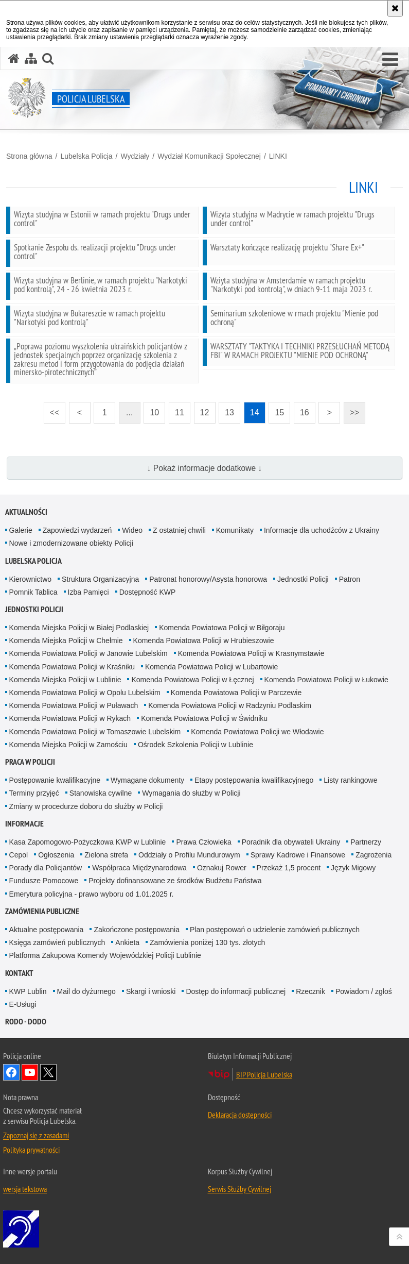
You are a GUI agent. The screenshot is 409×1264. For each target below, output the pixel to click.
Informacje (24, 823)
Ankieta (127, 942)
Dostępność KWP (147, 592)
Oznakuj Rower (221, 868)
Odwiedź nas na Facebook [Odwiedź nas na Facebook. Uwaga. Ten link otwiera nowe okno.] (11, 1072)
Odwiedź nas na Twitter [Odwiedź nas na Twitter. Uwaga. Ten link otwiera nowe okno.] (48, 1072)
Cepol (18, 855)
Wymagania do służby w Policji (191, 793)
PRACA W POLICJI (30, 761)
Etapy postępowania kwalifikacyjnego (253, 780)
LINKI (278, 156)
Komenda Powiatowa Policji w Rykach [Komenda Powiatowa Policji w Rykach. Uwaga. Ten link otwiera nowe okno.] (70, 718)
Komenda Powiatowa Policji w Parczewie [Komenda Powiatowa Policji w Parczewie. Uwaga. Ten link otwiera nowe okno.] (236, 692)
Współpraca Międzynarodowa (139, 868)
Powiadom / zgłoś (363, 991)
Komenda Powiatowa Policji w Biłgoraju (221, 627)
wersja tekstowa (25, 1189)
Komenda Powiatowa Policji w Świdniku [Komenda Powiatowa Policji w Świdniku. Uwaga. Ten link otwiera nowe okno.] (204, 718)
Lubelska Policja (86, 156)
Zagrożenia (373, 855)
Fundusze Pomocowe (44, 881)
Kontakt (19, 973)
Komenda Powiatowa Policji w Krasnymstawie (251, 653)
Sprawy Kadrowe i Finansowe (298, 855)
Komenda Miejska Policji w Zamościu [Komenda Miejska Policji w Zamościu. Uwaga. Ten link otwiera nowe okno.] (68, 744)
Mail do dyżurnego (86, 991)
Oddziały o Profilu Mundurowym (189, 855)
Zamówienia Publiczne (42, 911)
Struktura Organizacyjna (100, 579)
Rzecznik (310, 991)
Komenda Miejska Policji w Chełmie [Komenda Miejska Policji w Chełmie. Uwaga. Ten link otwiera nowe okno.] (66, 640)
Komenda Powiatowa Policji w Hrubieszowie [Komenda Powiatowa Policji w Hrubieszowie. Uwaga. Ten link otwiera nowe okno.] (203, 640)
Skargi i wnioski (150, 991)
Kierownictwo (30, 579)
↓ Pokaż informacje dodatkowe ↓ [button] (204, 468)
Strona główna (29, 156)
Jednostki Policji (303, 579)
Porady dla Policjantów (45, 868)
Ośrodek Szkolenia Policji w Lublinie (195, 744)
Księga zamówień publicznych (57, 942)
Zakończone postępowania (137, 929)
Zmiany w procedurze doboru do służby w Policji (86, 806)
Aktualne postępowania (46, 929)
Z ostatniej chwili (179, 530)
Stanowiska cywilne (100, 793)
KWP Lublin (28, 991)
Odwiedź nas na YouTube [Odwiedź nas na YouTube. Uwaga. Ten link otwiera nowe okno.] (30, 1072)
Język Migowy (353, 868)
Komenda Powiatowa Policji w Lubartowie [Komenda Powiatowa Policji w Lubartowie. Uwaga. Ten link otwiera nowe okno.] (211, 667)
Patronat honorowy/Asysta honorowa (208, 579)
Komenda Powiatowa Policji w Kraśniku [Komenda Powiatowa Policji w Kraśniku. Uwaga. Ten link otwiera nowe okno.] (72, 667)
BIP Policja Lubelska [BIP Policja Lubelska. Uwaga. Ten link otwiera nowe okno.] (264, 1074)
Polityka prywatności (31, 1149)
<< (51, 409)
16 (304, 412)
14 (254, 412)
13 (229, 412)
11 (179, 412)
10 (154, 412)
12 (204, 412)
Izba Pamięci (88, 592)
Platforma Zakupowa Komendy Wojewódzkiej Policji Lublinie (105, 955)
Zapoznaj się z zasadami (36, 1135)
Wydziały (134, 156)
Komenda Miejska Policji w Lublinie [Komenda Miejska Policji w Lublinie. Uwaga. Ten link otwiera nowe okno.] (65, 680)
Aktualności (26, 512)
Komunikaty (235, 530)
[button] (390, 60)
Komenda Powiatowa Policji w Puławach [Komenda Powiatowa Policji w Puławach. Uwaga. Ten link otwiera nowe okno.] (73, 705)
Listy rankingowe (350, 780)
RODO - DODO (25, 1021)
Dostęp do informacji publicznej (236, 991)
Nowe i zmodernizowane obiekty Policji (71, 543)
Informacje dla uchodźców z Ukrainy (321, 530)
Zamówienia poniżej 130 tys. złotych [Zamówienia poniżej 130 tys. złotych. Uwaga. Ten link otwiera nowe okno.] (207, 942)
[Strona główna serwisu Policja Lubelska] (14, 58)
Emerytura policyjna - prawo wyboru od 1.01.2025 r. (91, 894)
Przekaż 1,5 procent (289, 868)
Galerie (20, 530)
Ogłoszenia (56, 855)
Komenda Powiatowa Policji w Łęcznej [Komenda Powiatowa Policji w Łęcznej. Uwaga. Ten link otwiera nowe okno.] (192, 680)
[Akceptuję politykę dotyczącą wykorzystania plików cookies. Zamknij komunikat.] (395, 8)
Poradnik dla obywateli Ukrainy (291, 842)
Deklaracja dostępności (240, 1114)
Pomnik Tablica (33, 592)
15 (279, 412)
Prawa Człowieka (203, 842)
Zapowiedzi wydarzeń (77, 530)
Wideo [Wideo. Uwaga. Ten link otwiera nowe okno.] (132, 530)
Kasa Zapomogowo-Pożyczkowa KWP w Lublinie (87, 842)
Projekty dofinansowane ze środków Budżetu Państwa (174, 881)
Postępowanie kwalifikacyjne (54, 780)
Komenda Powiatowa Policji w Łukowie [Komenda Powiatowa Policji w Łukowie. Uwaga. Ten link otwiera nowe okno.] (326, 680)
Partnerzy (365, 842)
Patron (349, 579)
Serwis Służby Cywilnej (239, 1189)
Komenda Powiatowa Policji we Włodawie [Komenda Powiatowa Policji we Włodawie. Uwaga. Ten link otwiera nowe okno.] (257, 732)
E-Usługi (23, 1004)
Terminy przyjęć (34, 793)
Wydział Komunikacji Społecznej (209, 156)
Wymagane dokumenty (147, 780)
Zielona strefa (106, 855)
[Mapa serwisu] (31, 58)
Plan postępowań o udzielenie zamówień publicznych (275, 929)
